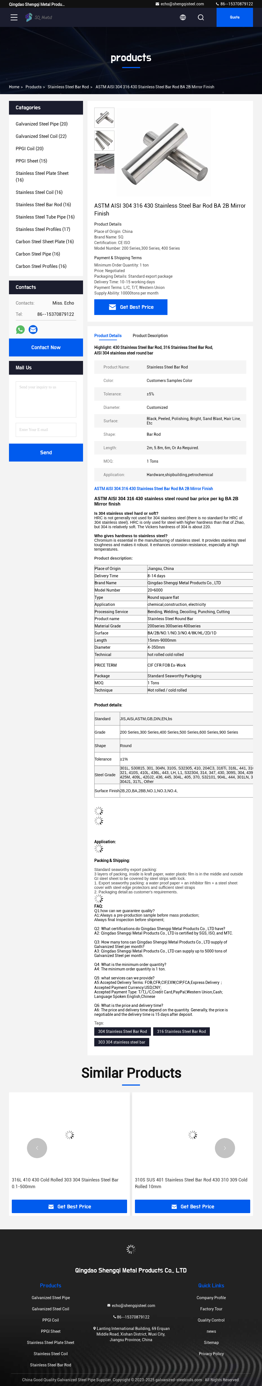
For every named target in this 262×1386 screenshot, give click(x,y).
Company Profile (211, 1297)
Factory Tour (211, 1309)
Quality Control (211, 1320)
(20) (42, 124)
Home (14, 87)
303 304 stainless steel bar (121, 1042)
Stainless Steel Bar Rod (68, 87)
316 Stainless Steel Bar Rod (181, 1031)
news (211, 1331)
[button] (37, 1148)
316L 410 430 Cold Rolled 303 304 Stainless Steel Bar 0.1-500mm (65, 1183)
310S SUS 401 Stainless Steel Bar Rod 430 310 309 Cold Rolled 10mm (191, 1183)
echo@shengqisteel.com (179, 4)
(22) (41, 136)
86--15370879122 (234, 4)
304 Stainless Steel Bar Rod (122, 1031)
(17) (43, 229)
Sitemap (211, 1342)
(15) (31, 161)
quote (235, 17)
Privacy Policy (211, 1354)
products (34, 87)
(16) (42, 177)
